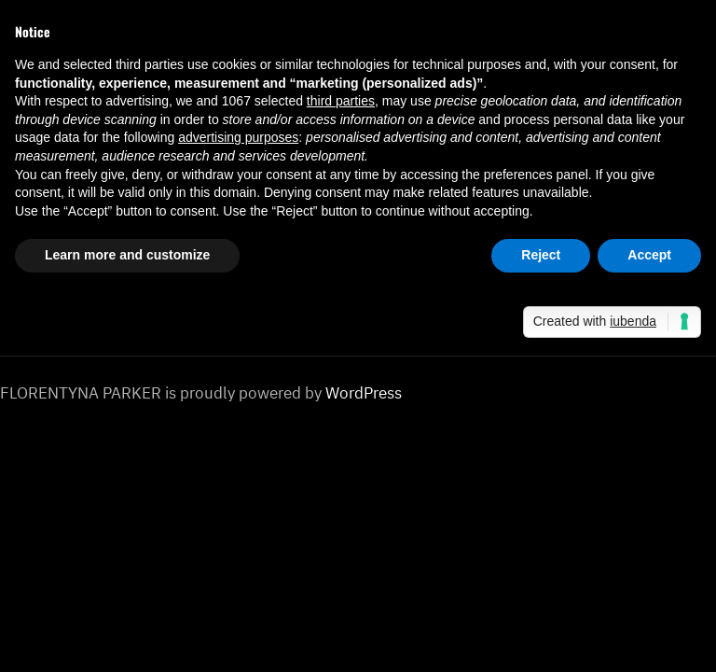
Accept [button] (649, 254)
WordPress (363, 393)
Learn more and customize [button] (127, 254)
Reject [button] (540, 254)
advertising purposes (238, 137)
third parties (341, 100)
